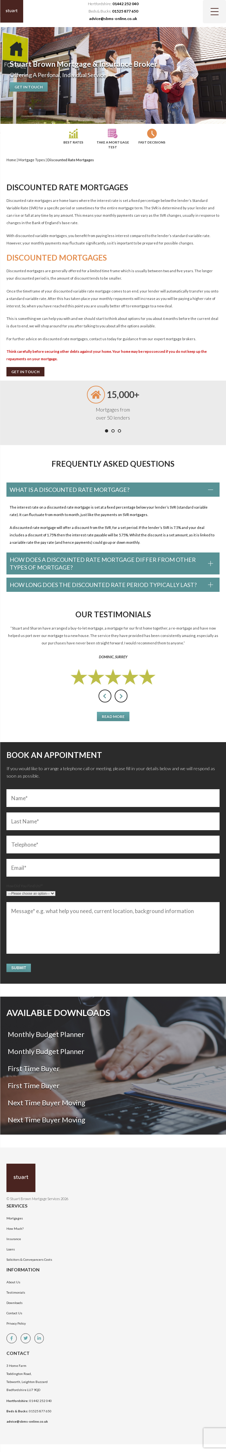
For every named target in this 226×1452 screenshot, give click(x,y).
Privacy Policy (16, 1323)
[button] (106, 431)
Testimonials (15, 1292)
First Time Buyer (33, 1068)
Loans (10, 1249)
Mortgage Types (31, 160)
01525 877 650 (125, 11)
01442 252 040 (125, 3)
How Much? (15, 1228)
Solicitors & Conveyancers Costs (29, 1259)
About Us (13, 1282)
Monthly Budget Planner (45, 1034)
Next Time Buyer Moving (45, 1102)
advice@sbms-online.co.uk (113, 18)
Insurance (13, 1239)
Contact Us (14, 1313)
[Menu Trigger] (214, 11)
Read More (113, 716)
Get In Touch (28, 87)
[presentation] (105, 696)
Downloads (14, 1303)
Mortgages (14, 1218)
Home (11, 160)
